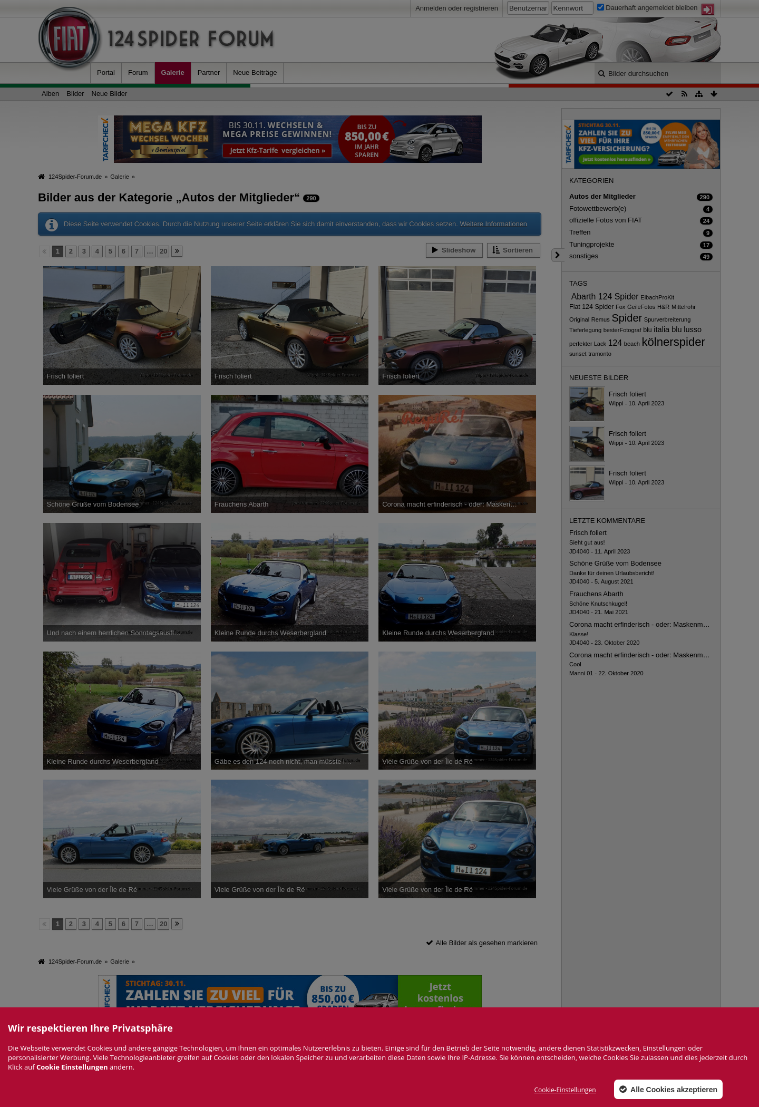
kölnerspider (673, 341)
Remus (600, 319)
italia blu (668, 329)
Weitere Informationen (493, 224)
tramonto (599, 354)
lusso (693, 329)
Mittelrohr (684, 307)
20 (163, 251)
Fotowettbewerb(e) (597, 208)
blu (647, 330)
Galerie (172, 72)
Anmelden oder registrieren (456, 8)
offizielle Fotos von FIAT (605, 220)
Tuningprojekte (592, 244)
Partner (209, 72)
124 (615, 342)
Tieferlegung (585, 330)
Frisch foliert (627, 394)
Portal (106, 72)
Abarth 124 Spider (605, 296)
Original (579, 319)
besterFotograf (622, 330)
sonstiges (583, 256)
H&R (663, 307)
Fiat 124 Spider (591, 306)
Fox (620, 307)
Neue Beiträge (255, 72)
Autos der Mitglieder (602, 196)
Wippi (616, 403)
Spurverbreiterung (667, 319)
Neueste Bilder (598, 378)
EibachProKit (657, 297)
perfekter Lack (587, 344)
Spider (626, 318)
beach (632, 344)
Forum (138, 72)
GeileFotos (641, 307)
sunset (578, 354)
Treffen (579, 232)
